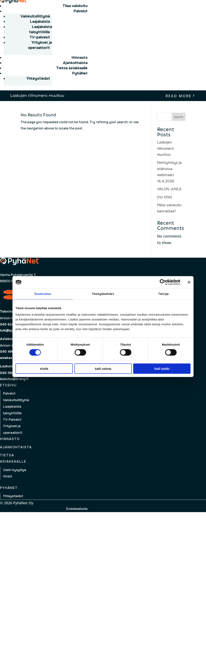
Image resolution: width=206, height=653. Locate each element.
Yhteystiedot (38, 78)
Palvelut (81, 11)
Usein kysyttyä (14, 470)
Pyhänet (9, 488)
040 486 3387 (11, 351)
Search (178, 117)
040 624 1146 (11, 324)
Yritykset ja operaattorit (40, 45)
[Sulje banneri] (189, 282)
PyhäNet (80, 73)
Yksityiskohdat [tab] (103, 294)
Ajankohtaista (75, 63)
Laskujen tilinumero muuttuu (37, 95)
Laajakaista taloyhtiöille (40, 29)
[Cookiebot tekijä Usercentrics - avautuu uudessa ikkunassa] (162, 282)
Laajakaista (40, 21)
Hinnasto (80, 57)
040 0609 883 (11, 373)
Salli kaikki (162, 368)
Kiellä (44, 368)
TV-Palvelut (12, 419)
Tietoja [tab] (163, 294)
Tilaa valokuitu (75, 6)
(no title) (164, 197)
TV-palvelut (40, 37)
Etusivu (8, 385)
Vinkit (7, 476)
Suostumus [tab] (42, 294)
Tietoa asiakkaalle (72, 68)
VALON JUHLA (169, 189)
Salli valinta (103, 368)
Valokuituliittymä (35, 16)
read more (179, 95)
